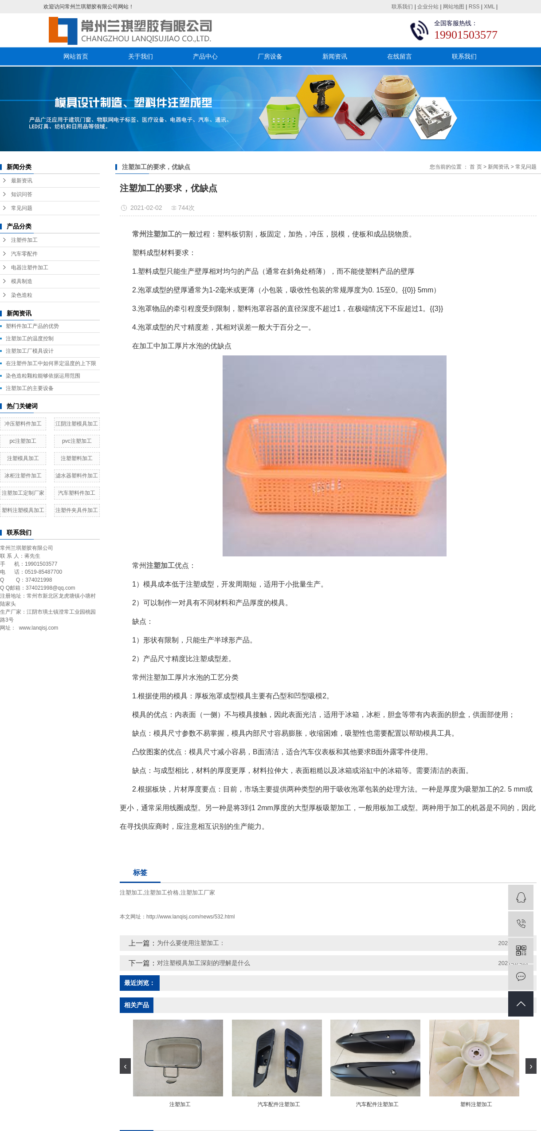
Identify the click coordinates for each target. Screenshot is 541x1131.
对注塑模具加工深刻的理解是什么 (203, 962)
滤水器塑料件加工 (76, 476)
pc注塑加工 (22, 441)
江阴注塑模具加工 (76, 424)
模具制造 (21, 281)
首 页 (476, 167)
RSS (474, 7)
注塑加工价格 (161, 892)
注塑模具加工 (23, 458)
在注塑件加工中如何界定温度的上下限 (51, 363)
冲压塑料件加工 (23, 424)
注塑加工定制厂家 (23, 493)
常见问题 (21, 208)
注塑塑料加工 (77, 458)
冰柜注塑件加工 (23, 476)
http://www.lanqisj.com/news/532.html (190, 917)
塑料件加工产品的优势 (32, 326)
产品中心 (205, 56)
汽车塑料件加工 (76, 493)
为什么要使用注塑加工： (191, 942)
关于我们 (140, 56)
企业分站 (428, 7)
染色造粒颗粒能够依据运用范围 (43, 376)
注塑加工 (131, 892)
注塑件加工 (24, 240)
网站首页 (75, 56)
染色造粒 (21, 295)
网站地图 (453, 7)
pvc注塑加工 (77, 441)
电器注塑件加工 (29, 267)
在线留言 (399, 56)
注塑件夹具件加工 (76, 510)
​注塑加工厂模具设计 (30, 351)
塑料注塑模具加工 (23, 510)
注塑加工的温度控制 (30, 338)
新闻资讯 (334, 56)
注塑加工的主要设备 (30, 388)
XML (489, 7)
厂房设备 (270, 56)
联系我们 (402, 7)
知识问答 (21, 194)
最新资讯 (21, 180)
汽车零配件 (24, 254)
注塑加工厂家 (197, 892)
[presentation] (125, 1066)
